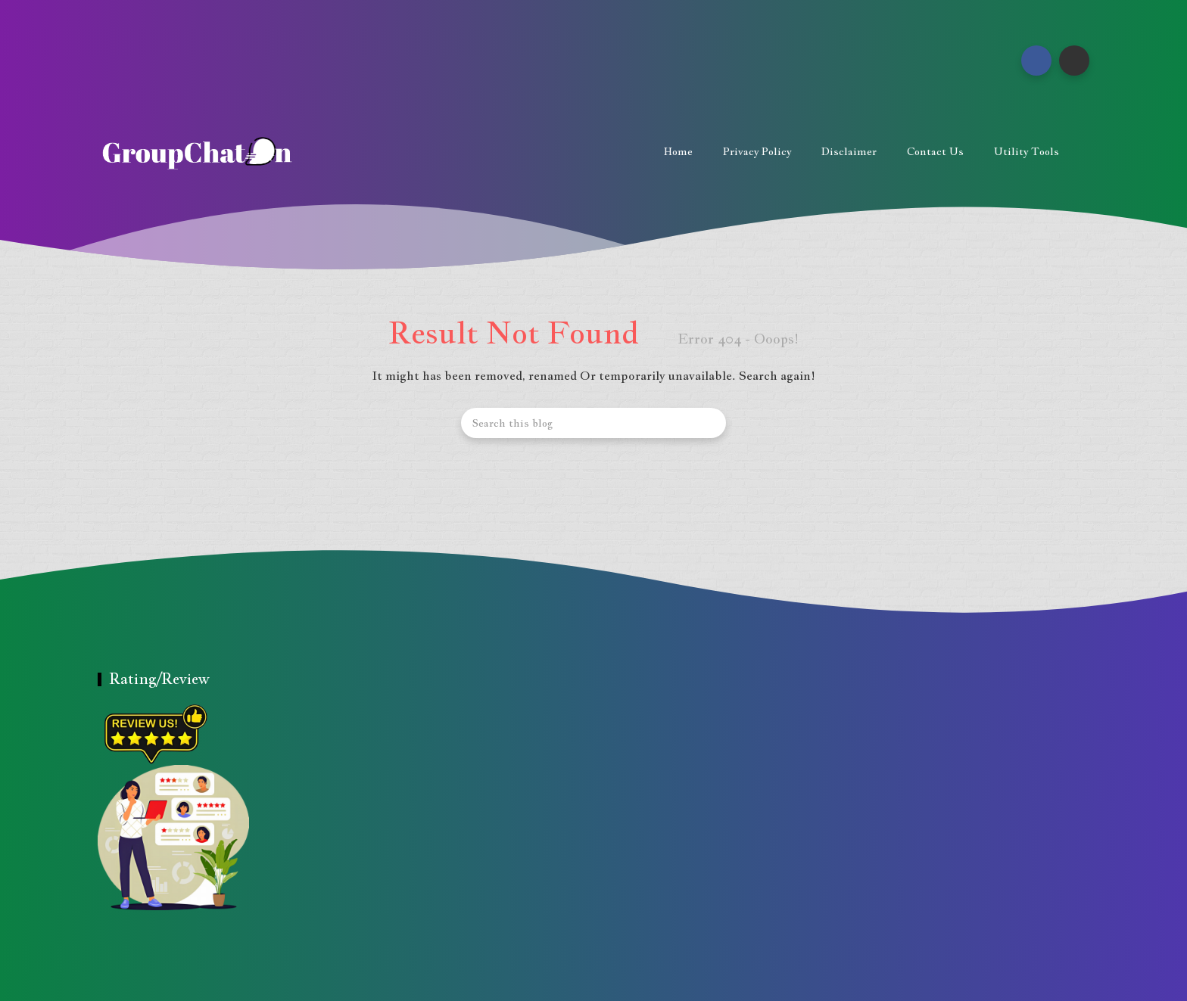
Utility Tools (1026, 151)
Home (678, 151)
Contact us (935, 151)
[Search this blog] (593, 423)
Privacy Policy (757, 151)
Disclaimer (849, 151)
